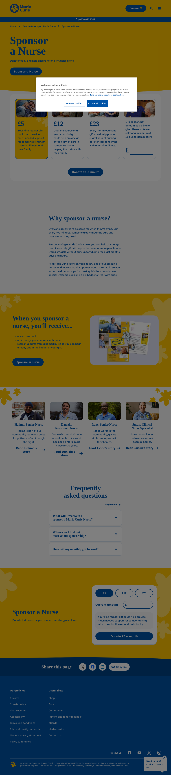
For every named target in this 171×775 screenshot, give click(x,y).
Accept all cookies (97, 103)
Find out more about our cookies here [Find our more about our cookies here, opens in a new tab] (107, 95)
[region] (86, 94)
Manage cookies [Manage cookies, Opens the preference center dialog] (74, 103)
